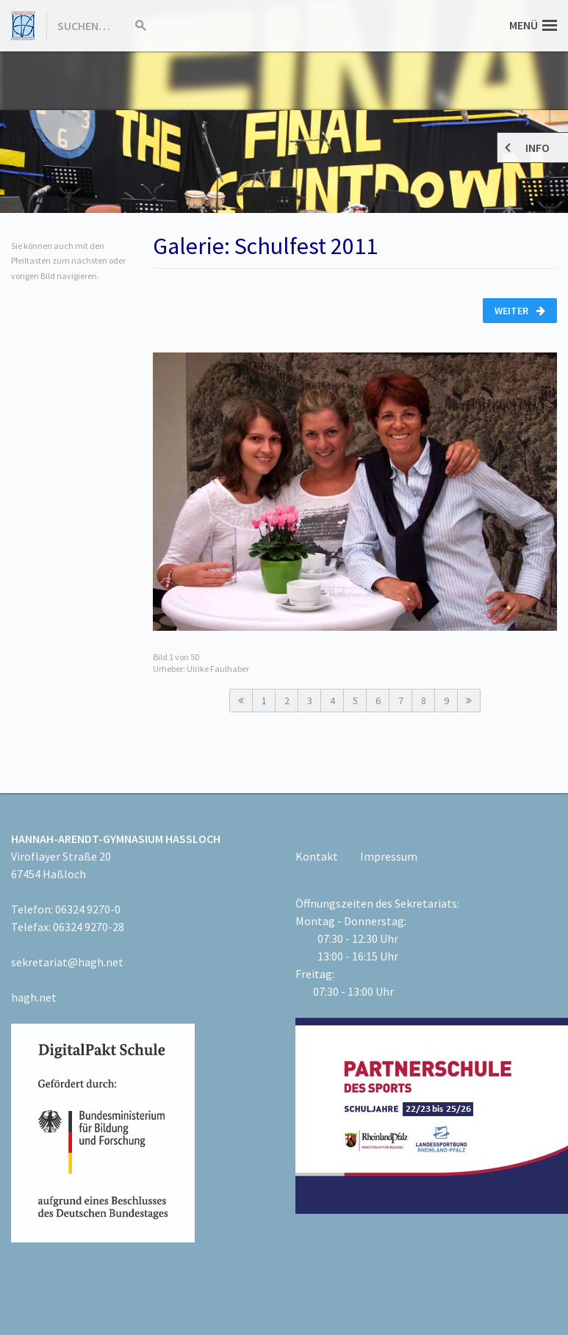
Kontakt (316, 856)
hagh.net (34, 997)
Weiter (520, 310)
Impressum (388, 856)
